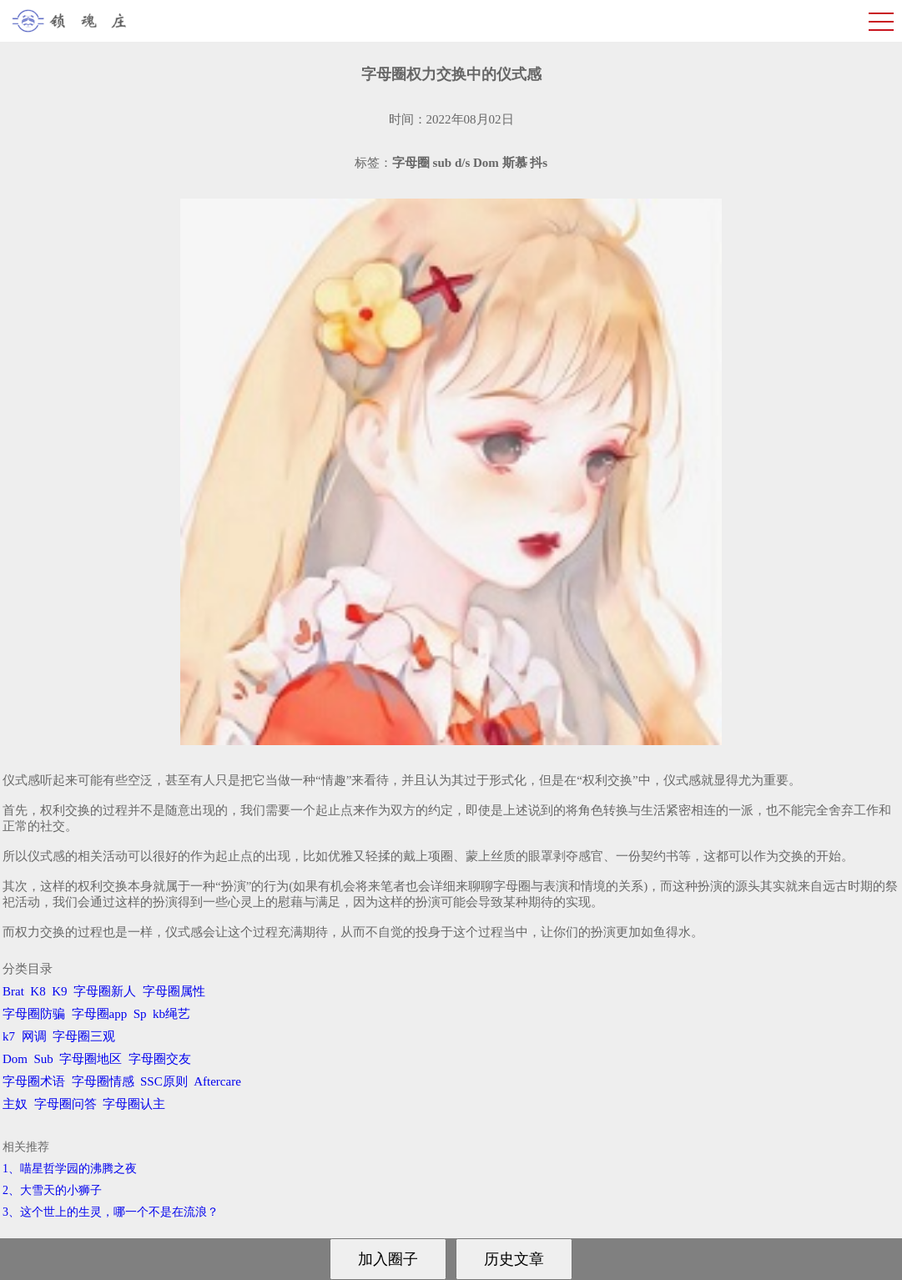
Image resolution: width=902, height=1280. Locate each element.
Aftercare (217, 1081)
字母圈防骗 (34, 1013)
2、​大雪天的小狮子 (52, 1190)
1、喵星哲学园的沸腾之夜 (70, 1168)
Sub (43, 1059)
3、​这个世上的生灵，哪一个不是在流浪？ (111, 1212)
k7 (9, 1036)
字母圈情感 (103, 1081)
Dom (15, 1059)
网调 (34, 1036)
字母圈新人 (104, 991)
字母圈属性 (174, 991)
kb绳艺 (171, 1013)
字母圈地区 (90, 1059)
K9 (59, 991)
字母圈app (100, 1013)
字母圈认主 (134, 1104)
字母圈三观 (84, 1036)
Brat (13, 991)
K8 (37, 991)
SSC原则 (164, 1081)
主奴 (15, 1104)
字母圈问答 (65, 1104)
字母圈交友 (159, 1059)
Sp (140, 1013)
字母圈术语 (34, 1081)
